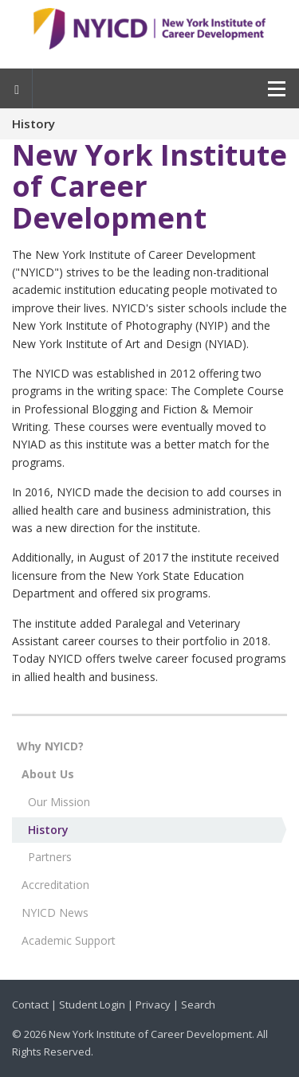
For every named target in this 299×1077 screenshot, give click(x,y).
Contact (30, 1004)
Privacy (153, 1004)
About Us (48, 773)
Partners (50, 856)
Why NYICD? (50, 746)
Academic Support (69, 940)
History (48, 829)
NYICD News (55, 912)
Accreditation (55, 884)
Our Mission (59, 801)
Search (198, 1004)
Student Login (92, 1004)
